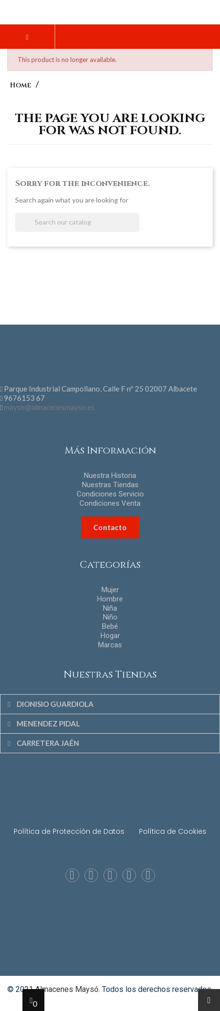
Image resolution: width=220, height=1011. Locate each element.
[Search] (77, 222)
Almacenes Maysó (67, 989)
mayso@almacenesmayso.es (49, 407)
